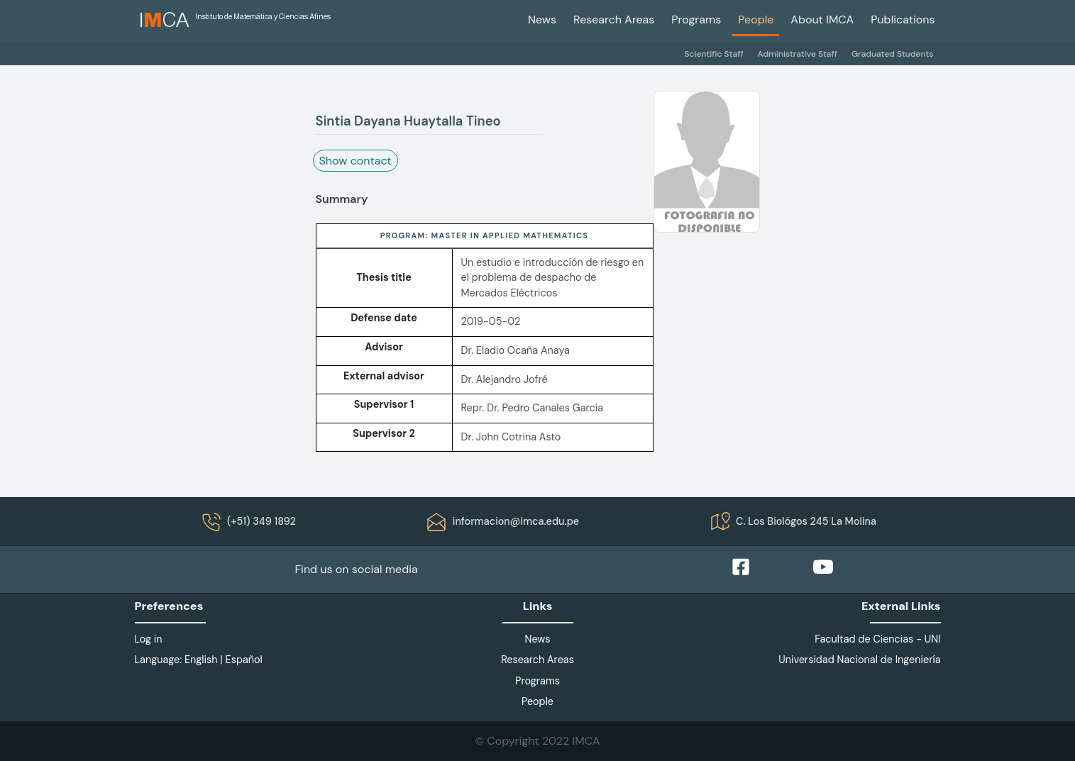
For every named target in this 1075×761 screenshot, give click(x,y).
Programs (696, 19)
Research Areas (613, 19)
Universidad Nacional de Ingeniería (859, 659)
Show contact (355, 160)
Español (244, 659)
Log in (148, 639)
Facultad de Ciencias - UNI (877, 639)
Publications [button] (903, 19)
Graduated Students (892, 54)
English (201, 659)
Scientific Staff (713, 54)
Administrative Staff (797, 54)
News (542, 19)
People (755, 19)
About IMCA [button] (822, 19)
